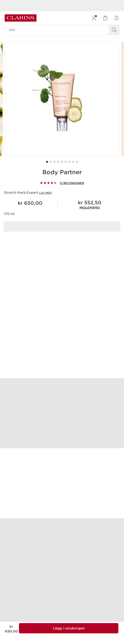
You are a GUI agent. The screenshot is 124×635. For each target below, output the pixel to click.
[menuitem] (94, 18)
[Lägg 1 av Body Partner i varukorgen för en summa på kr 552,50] (68, 628)
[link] (90, 207)
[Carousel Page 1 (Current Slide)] (47, 162)
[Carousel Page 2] (51, 162)
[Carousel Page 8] (73, 162)
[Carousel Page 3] (54, 162)
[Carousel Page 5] (62, 162)
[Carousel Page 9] (77, 162)
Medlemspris (90, 207)
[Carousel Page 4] (58, 162)
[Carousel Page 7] (69, 162)
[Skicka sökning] (114, 30)
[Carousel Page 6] (66, 162)
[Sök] (57, 30)
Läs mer (45, 192)
